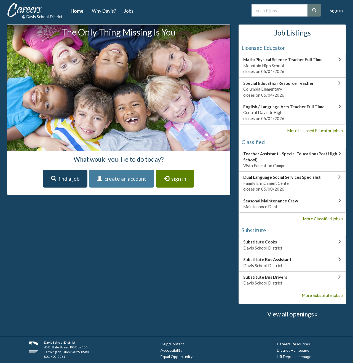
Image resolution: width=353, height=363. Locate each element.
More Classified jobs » (323, 218)
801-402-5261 (54, 356)
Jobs (128, 11)
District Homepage (293, 350)
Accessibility (171, 350)
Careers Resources (293, 344)
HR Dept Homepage (294, 356)
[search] (314, 10)
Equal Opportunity (176, 356)
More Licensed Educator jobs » (315, 130)
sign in (336, 10)
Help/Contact (172, 344)
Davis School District (60, 342)
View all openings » (292, 314)
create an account (121, 178)
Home (77, 11)
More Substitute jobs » (322, 295)
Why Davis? (104, 11)
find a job (65, 178)
